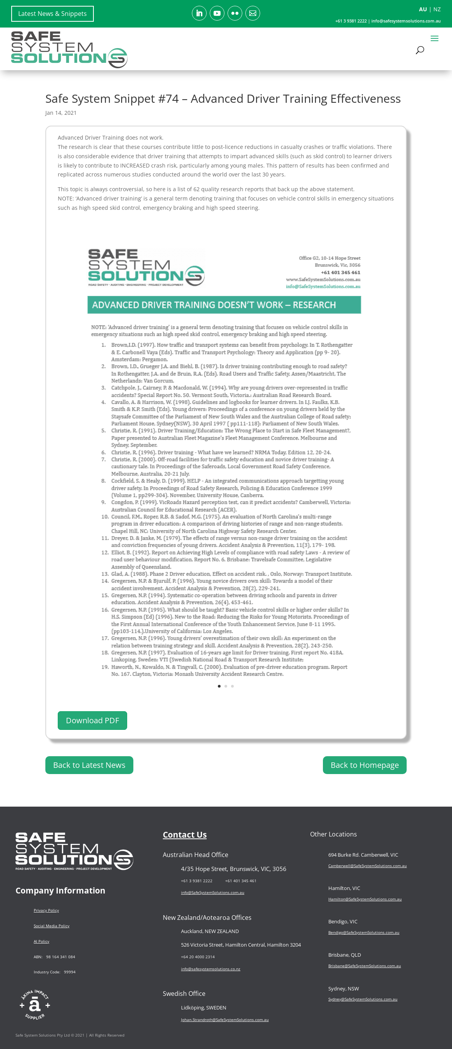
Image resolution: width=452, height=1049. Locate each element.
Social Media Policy (51, 925)
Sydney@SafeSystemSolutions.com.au (362, 999)
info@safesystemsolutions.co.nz (210, 968)
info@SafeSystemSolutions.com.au (212, 892)
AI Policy (41, 941)
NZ (437, 9)
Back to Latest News (89, 765)
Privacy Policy (46, 910)
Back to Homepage (365, 765)
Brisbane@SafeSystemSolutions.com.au (364, 965)
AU (423, 9)
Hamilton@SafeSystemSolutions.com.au (365, 898)
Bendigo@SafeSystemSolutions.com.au (363, 932)
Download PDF (92, 720)
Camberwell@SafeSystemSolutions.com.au (367, 865)
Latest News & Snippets (52, 13)
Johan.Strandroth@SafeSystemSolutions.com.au (225, 1019)
